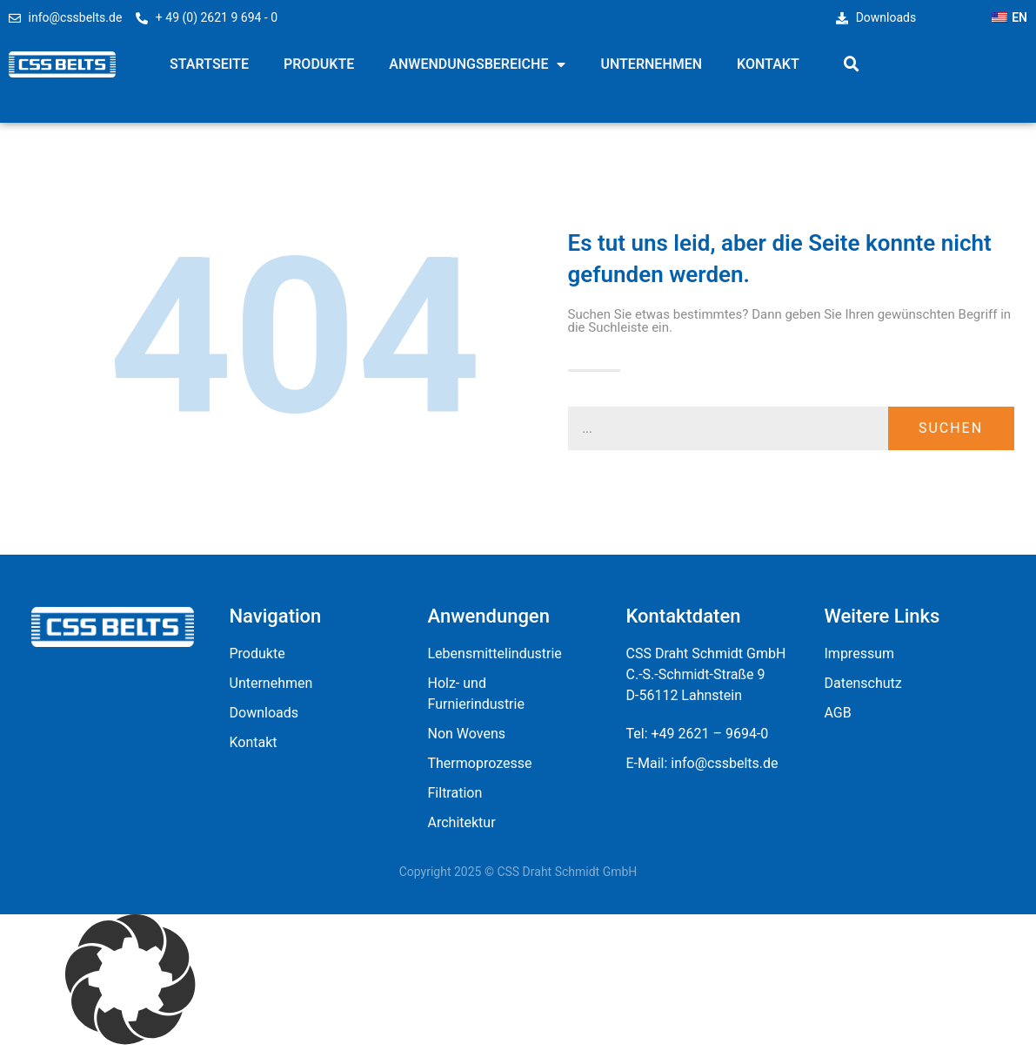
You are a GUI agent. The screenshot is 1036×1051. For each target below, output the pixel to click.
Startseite (209, 64)
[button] (851, 64)
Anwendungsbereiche (477, 64)
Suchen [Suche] (951, 428)
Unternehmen (651, 64)
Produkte (319, 64)
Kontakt (768, 64)
